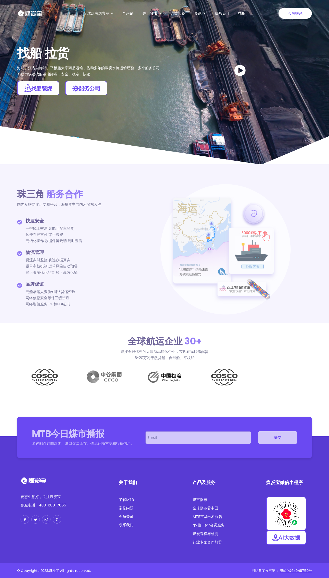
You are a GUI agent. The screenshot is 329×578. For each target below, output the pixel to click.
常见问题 (126, 508)
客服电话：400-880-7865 (43, 505)
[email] (198, 437)
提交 (277, 437)
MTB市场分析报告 (207, 516)
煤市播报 (200, 499)
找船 (242, 13)
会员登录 (126, 516)
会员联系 (295, 13)
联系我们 (222, 13)
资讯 (198, 13)
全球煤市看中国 (205, 508)
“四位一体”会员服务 (209, 525)
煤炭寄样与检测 (205, 533)
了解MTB (126, 499)
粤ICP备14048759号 (296, 570)
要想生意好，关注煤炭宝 (41, 496)
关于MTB (149, 13)
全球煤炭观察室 (96, 13)
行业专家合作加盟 (207, 542)
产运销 (127, 13)
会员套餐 (177, 13)
